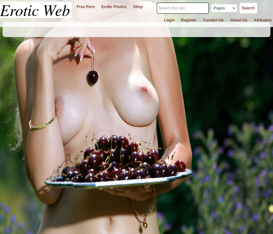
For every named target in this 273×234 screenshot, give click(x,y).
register (189, 20)
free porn (86, 7)
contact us (213, 20)
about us (238, 20)
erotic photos (114, 7)
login (169, 20)
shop (138, 7)
